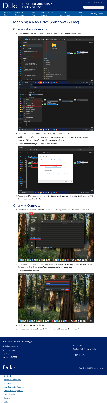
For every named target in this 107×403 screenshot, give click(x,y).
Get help (79, 355)
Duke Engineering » (96, 3)
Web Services (81, 13)
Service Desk (7, 13)
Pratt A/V (34, 13)
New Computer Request (47, 13)
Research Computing (19, 13)
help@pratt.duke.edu (12, 346)
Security (93, 13)
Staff (101, 13)
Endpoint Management (65, 13)
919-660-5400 (9, 350)
